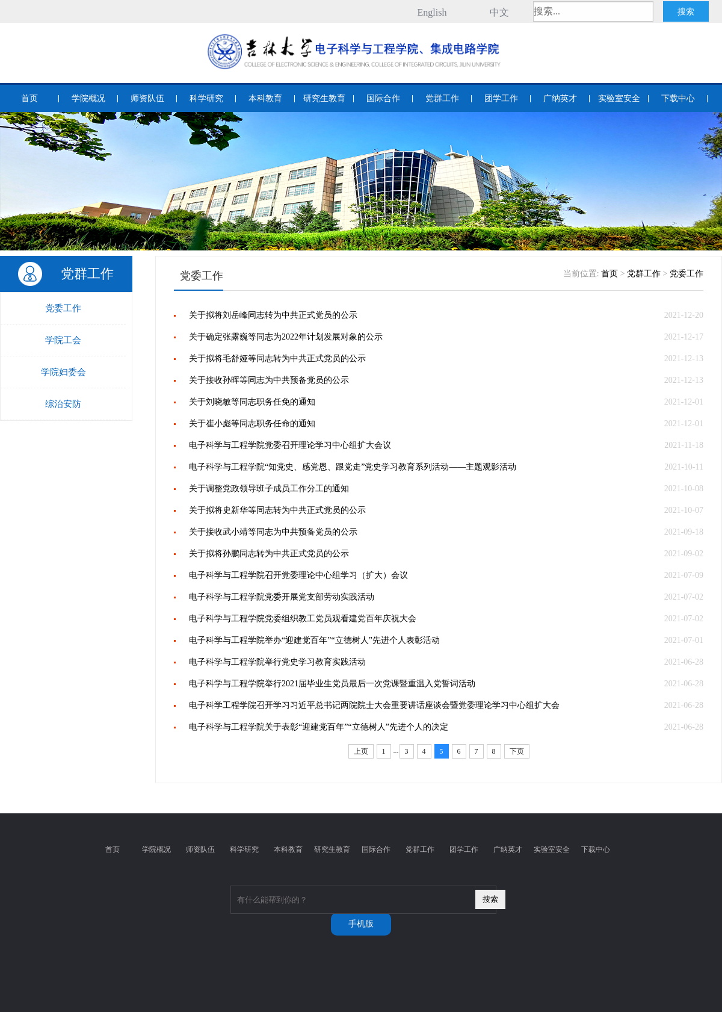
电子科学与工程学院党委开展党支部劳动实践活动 (281, 596)
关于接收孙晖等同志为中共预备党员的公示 (269, 380)
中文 (499, 12)
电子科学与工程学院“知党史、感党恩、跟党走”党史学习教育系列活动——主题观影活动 (352, 466)
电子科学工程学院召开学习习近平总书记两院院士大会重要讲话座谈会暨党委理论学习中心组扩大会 (374, 705)
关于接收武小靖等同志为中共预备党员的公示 (273, 531)
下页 (517, 751)
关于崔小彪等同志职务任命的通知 (252, 423)
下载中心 (678, 98)
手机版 (361, 923)
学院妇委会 (63, 372)
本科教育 (265, 98)
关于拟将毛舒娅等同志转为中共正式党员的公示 (277, 358)
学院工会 (63, 340)
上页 (361, 751)
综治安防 (63, 404)
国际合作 (383, 98)
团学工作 (501, 98)
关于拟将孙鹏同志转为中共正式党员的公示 (269, 553)
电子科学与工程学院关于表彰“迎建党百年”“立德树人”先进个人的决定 (318, 726)
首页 (29, 98)
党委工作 (63, 308)
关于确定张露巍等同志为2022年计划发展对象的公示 (286, 336)
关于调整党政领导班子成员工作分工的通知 (269, 488)
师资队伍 (147, 98)
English (432, 12)
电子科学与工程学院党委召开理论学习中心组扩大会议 (290, 445)
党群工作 (442, 98)
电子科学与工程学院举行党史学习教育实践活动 (277, 661)
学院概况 (88, 98)
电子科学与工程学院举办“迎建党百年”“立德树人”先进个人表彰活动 (314, 640)
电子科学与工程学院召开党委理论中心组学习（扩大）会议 (298, 575)
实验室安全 (619, 98)
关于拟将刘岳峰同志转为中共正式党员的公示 (273, 315)
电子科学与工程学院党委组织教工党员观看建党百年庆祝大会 (302, 618)
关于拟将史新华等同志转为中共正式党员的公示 (277, 510)
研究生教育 (324, 98)
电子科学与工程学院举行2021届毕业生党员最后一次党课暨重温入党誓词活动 (332, 683)
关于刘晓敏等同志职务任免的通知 (252, 401)
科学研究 (206, 98)
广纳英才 (560, 98)
